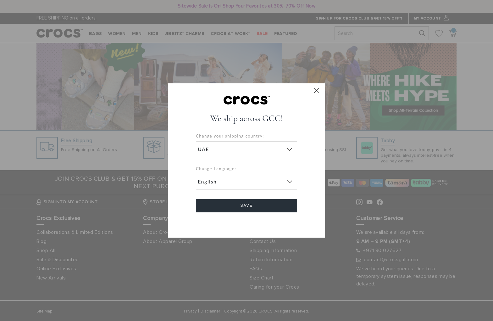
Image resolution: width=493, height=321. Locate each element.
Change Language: (216, 168)
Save (246, 206)
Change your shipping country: (230, 136)
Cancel (247, 223)
